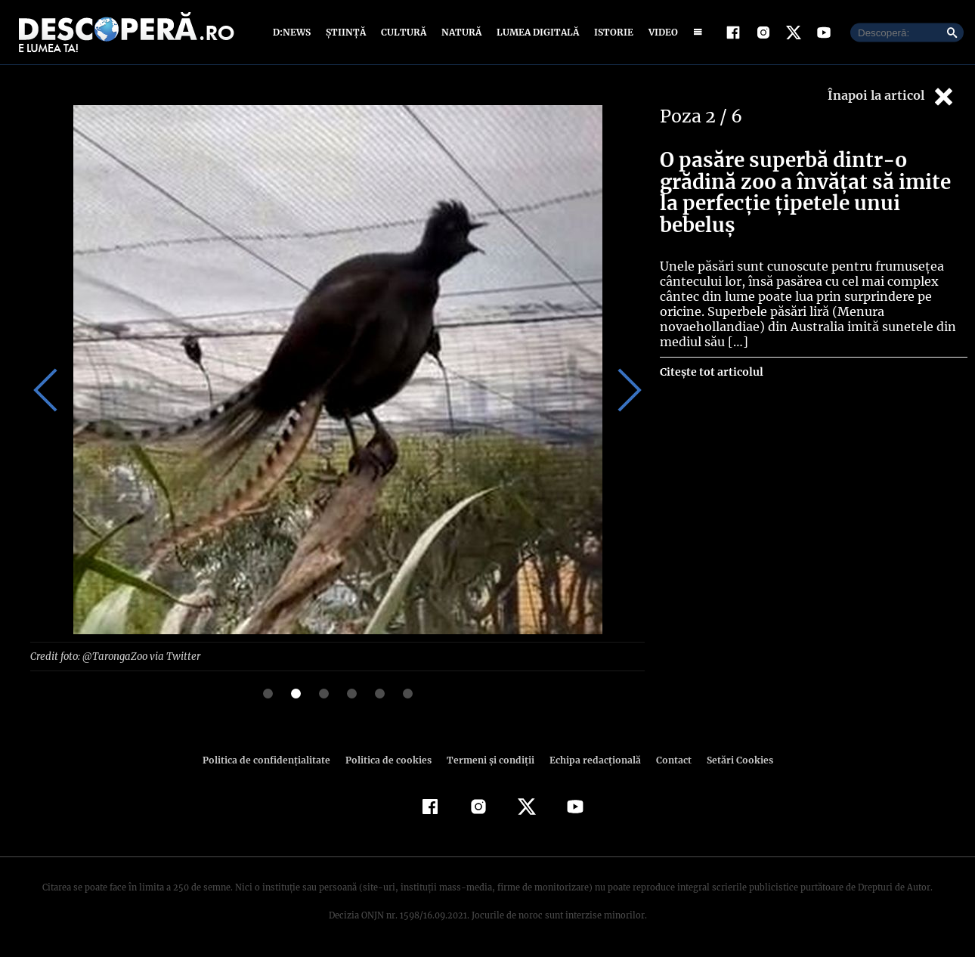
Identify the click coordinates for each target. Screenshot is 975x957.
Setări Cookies (731, 759)
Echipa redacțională (590, 759)
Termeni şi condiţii (488, 759)
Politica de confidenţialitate (273, 759)
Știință (346, 32)
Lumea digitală (535, 32)
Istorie (610, 32)
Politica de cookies (390, 759)
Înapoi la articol (891, 96)
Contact (667, 759)
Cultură (403, 32)
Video (660, 32)
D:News (294, 32)
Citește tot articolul (711, 372)
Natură (460, 32)
